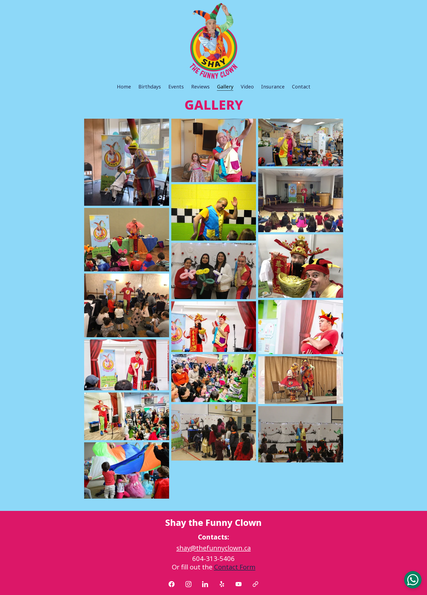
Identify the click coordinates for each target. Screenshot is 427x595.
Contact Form (234, 566)
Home (124, 87)
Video (247, 87)
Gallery (225, 87)
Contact (301, 87)
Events (176, 87)
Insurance (273, 87)
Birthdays (149, 87)
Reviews (200, 87)
